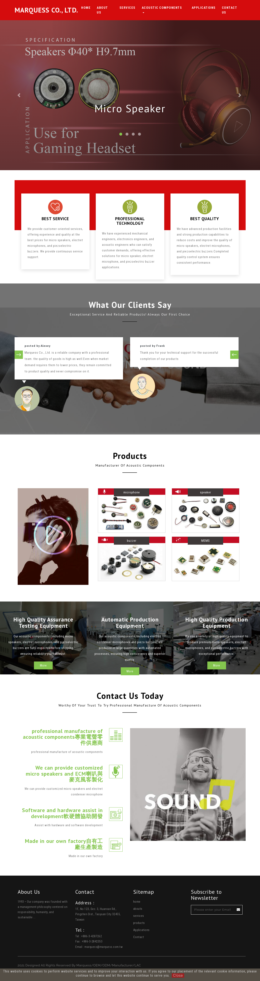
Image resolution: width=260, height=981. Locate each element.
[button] (19, 95)
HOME (92, 7)
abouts (137, 909)
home (137, 902)
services (138, 916)
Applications (205, 7)
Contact (138, 937)
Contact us (233, 10)
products (139, 923)
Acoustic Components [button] (167, 8)
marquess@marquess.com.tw (104, 947)
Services (132, 7)
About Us (110, 10)
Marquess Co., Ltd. (50, 10)
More (43, 671)
